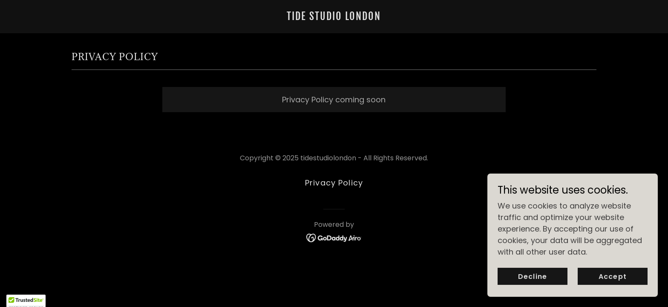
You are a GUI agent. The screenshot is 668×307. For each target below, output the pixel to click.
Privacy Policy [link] (334, 182)
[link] (334, 17)
